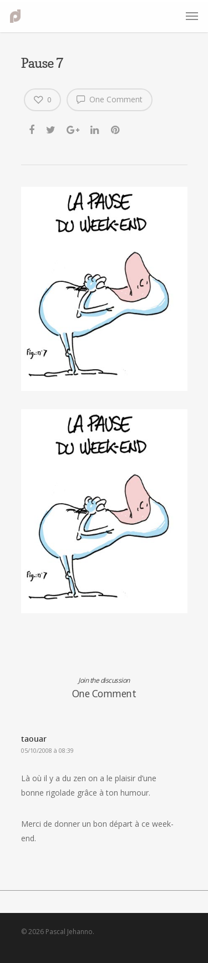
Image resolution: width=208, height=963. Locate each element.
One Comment (110, 99)
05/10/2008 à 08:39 (47, 750)
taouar (34, 738)
